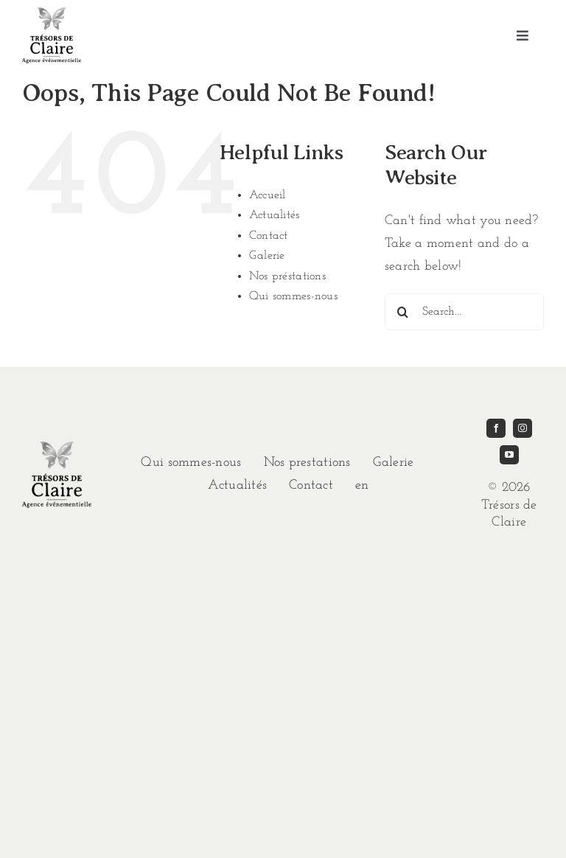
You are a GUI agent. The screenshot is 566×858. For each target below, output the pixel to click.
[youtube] (509, 454)
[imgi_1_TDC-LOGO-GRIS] (51, 14)
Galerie (267, 256)
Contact (268, 236)
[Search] (403, 311)
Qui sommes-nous (293, 296)
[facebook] (496, 428)
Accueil (267, 195)
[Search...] (464, 311)
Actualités (274, 215)
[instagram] (522, 428)
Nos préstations (287, 276)
